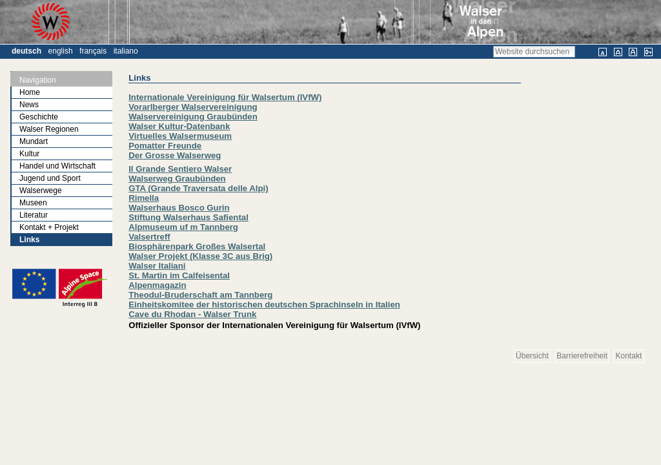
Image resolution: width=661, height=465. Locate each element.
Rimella (143, 198)
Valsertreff (149, 237)
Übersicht (532, 355)
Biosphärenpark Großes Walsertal (196, 246)
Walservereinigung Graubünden (193, 116)
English (60, 51)
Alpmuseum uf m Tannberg (183, 227)
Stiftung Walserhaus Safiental (188, 217)
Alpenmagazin (157, 285)
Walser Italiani (156, 266)
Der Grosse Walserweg (174, 155)
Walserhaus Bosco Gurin (178, 207)
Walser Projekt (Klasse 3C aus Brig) (200, 256)
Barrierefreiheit (581, 355)
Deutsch (26, 51)
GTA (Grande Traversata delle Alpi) (198, 188)
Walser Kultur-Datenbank (179, 126)
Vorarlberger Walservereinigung (192, 107)
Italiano (126, 51)
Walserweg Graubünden (176, 178)
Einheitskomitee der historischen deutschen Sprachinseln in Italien (264, 304)
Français (93, 51)
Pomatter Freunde (164, 145)
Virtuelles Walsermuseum (180, 136)
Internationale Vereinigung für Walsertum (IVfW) (224, 97)
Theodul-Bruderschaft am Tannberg (200, 295)
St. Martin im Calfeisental (179, 275)
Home (29, 92)
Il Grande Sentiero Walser (180, 169)
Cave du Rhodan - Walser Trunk (192, 314)
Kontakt (629, 355)
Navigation (37, 80)
